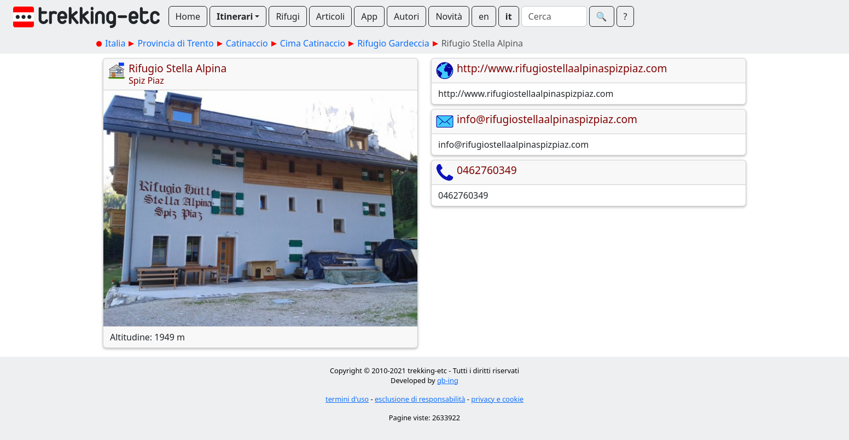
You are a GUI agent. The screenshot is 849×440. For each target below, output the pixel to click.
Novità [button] (448, 16)
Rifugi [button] (287, 16)
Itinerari (235, 16)
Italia (115, 43)
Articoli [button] (330, 16)
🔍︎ (601, 16)
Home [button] (188, 16)
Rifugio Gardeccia (393, 43)
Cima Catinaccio (312, 43)
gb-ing (447, 380)
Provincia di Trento (175, 43)
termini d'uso (347, 399)
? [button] (625, 16)
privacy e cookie (497, 399)
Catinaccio (247, 43)
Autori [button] (406, 16)
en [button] (484, 16)
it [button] (508, 16)
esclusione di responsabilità (420, 399)
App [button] (369, 16)
